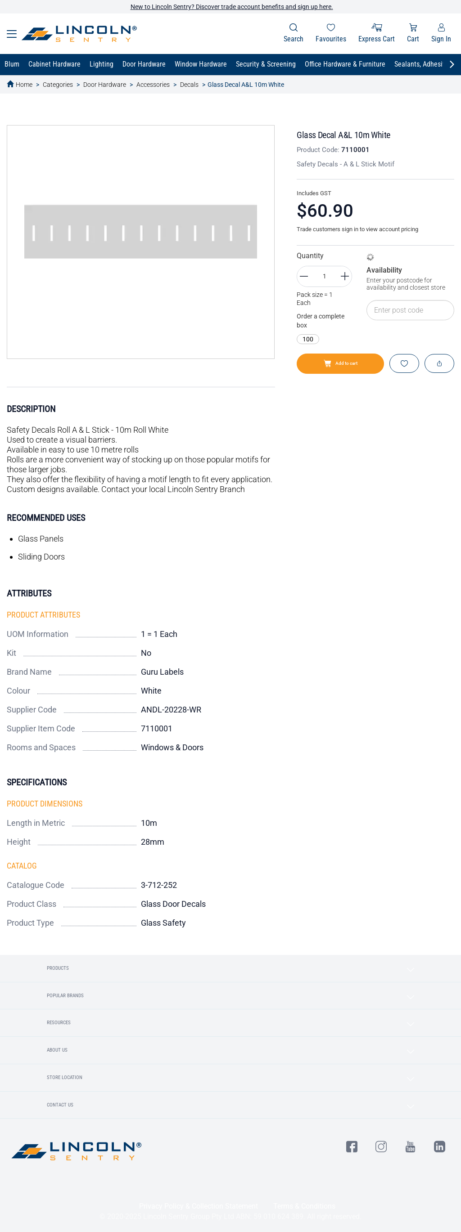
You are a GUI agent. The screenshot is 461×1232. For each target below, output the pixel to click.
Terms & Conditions (304, 1206)
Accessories (153, 84)
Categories (58, 84)
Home (24, 84)
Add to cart (340, 363)
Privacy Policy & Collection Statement (198, 1206)
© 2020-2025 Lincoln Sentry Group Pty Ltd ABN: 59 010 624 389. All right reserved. (230, 1216)
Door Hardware (104, 84)
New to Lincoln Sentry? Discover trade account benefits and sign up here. (232, 6)
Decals (189, 84)
